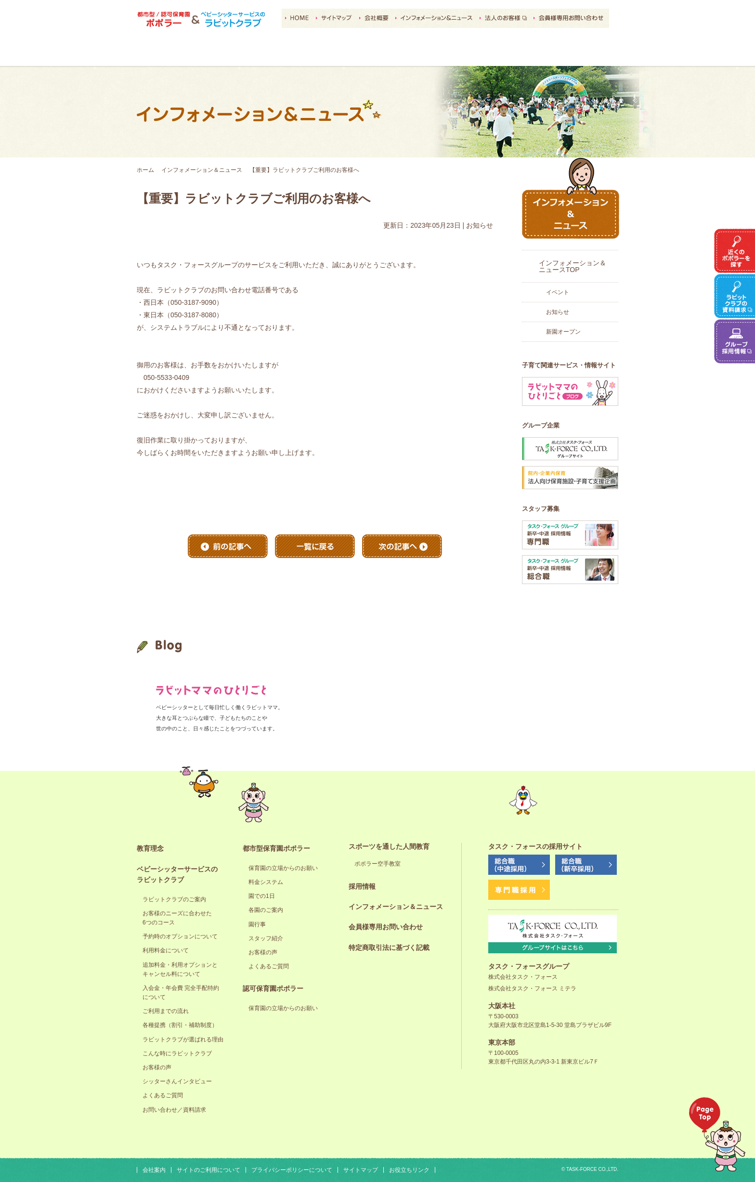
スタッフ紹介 (265, 938)
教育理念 (171, 53)
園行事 (257, 924)
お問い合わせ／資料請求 (174, 1109)
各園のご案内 (265, 910)
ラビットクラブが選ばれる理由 (183, 1039)
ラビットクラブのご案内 (174, 899)
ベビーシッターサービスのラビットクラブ (240, 53)
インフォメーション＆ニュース (201, 170)
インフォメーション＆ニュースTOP (572, 266)
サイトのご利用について (208, 1170)
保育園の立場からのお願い (283, 868)
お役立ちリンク (409, 1170)
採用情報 (515, 53)
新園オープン (563, 331)
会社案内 (154, 1170)
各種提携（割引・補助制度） (180, 1025)
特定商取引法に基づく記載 (389, 947)
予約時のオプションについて (180, 936)
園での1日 (261, 896)
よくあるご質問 (163, 1095)
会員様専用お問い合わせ (386, 927)
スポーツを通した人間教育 (446, 53)
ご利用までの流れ (166, 1011)
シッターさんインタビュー (177, 1081)
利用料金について (166, 950)
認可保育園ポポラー (377, 53)
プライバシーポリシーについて (291, 1170)
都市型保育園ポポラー (308, 53)
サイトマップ (360, 1170)
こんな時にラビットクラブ (177, 1053)
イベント (557, 292)
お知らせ (557, 312)
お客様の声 (157, 1067)
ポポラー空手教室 (377, 863)
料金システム (265, 882)
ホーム (145, 170)
